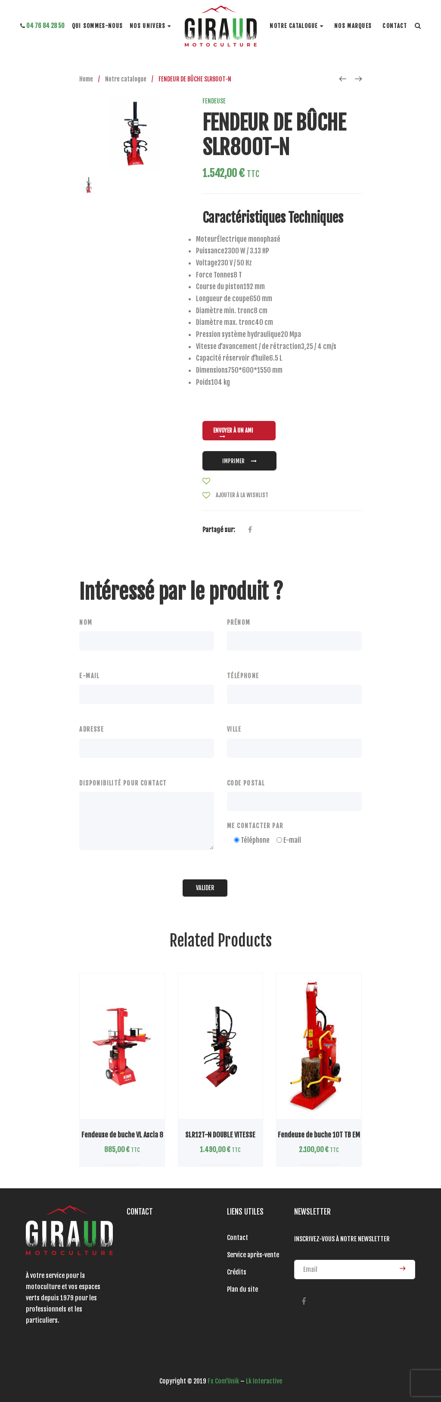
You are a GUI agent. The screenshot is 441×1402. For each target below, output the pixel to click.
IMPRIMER (239, 461)
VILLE (234, 729)
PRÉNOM (238, 622)
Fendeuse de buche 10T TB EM (319, 1135)
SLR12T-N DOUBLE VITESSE (220, 1135)
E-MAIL (89, 675)
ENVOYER (402, 1269)
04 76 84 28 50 (42, 25)
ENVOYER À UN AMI (233, 433)
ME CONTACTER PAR (255, 825)
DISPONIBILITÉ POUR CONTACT (123, 783)
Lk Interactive (264, 1381)
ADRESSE (91, 729)
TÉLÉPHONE (243, 675)
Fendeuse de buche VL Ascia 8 (122, 1135)
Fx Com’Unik (223, 1381)
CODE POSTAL (245, 783)
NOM (85, 622)
